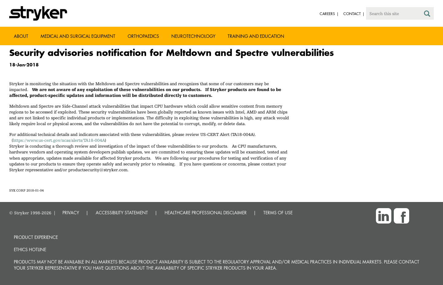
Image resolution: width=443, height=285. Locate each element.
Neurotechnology (193, 36)
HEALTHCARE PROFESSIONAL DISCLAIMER (206, 213)
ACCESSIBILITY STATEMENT (122, 213)
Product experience (36, 237)
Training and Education (256, 36)
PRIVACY (70, 213)
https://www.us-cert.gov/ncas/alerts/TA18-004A (59, 140)
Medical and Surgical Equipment (78, 36)
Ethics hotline (30, 249)
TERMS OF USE (278, 213)
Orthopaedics (143, 36)
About (21, 36)
